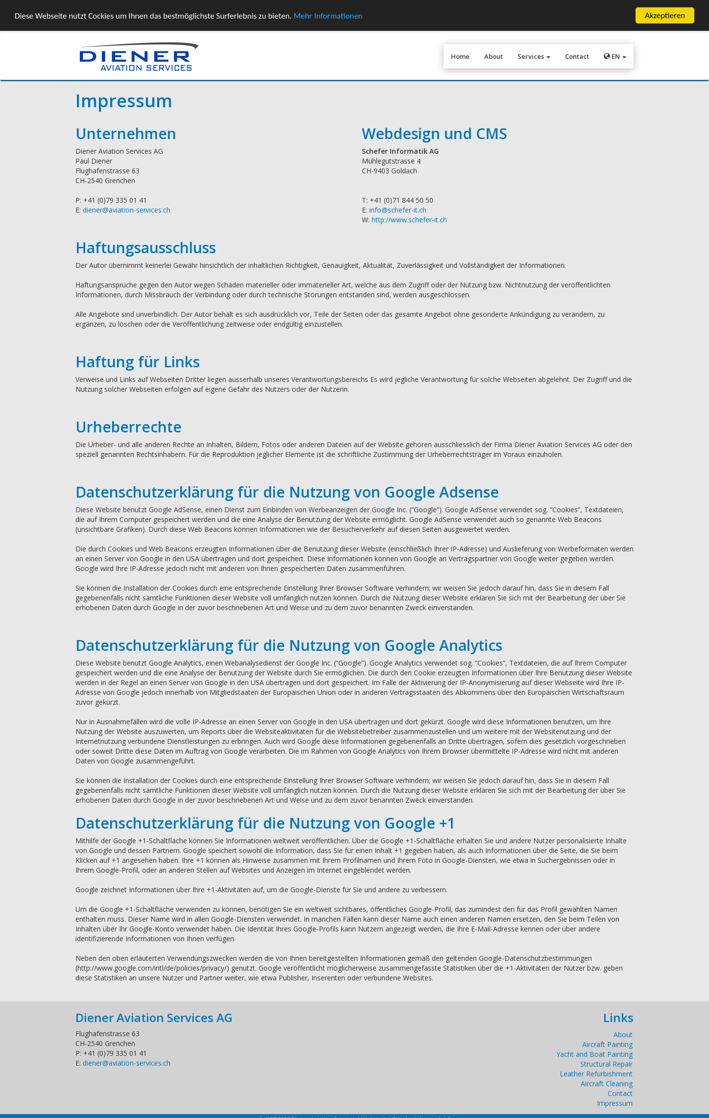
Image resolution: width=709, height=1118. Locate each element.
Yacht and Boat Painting (594, 1054)
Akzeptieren (665, 15)
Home (460, 56)
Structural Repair (606, 1064)
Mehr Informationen (328, 15)
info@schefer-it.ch (397, 209)
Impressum (615, 1103)
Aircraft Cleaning (607, 1083)
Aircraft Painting (607, 1044)
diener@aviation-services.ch (126, 209)
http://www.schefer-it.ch (409, 219)
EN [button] (615, 56)
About (493, 56)
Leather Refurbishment (596, 1073)
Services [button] (534, 56)
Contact (577, 56)
